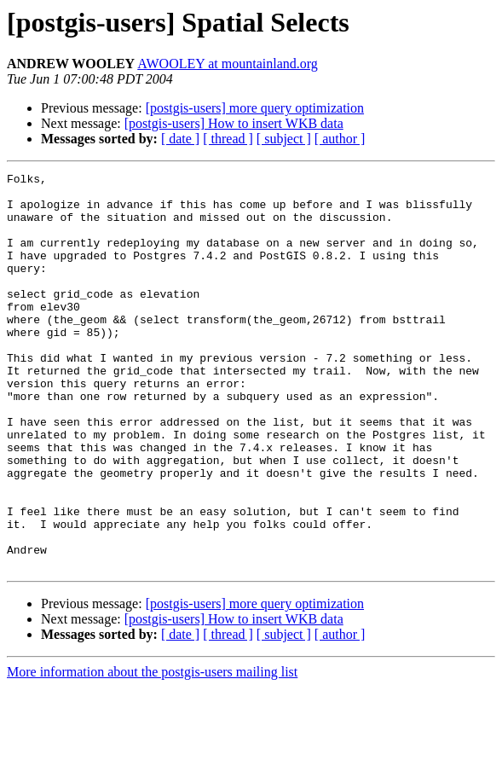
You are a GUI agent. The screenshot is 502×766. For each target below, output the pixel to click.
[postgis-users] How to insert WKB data (233, 123)
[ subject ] (284, 138)
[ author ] (340, 138)
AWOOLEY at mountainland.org (227, 63)
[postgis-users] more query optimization (255, 108)
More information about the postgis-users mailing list (152, 751)
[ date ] (180, 138)
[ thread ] (228, 138)
